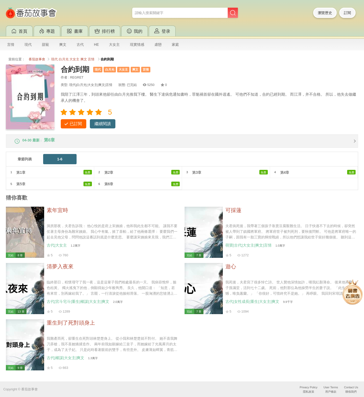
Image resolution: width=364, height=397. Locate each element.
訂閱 (347, 13)
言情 (10, 44)
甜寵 (45, 44)
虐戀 (158, 44)
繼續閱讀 (102, 124)
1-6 (59, 162)
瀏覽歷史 (325, 13)
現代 (28, 44)
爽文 (62, 44)
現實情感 (137, 44)
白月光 (64, 59)
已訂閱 (76, 124)
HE (96, 44)
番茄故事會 (37, 59)
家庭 (175, 44)
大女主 (114, 44)
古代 (80, 44)
